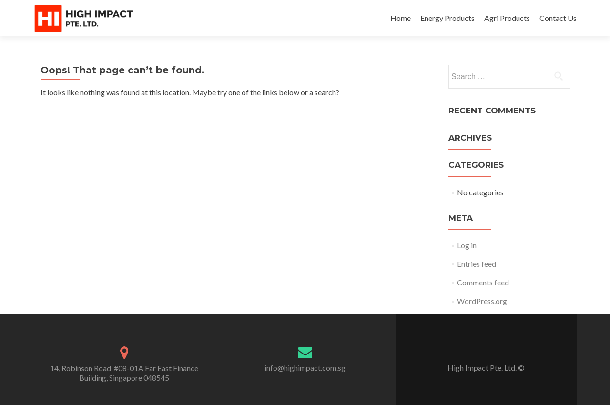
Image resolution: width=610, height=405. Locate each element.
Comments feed (483, 282)
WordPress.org (482, 300)
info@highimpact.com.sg (305, 367)
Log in (467, 245)
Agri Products (507, 17)
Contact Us (558, 17)
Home (400, 17)
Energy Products (447, 17)
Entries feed (476, 263)
